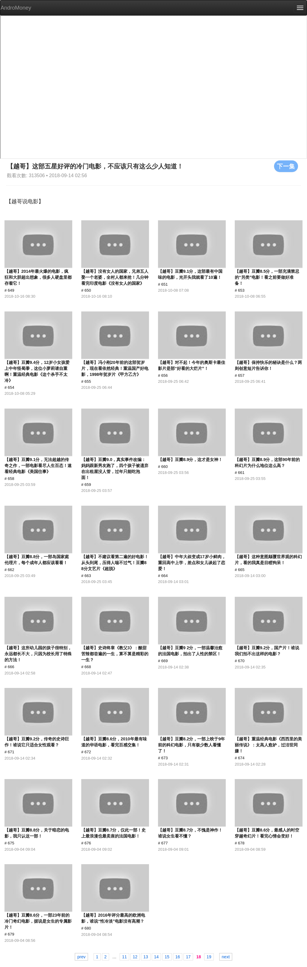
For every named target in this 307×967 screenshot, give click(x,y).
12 (135, 956)
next (226, 956)
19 (209, 956)
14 (156, 956)
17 (188, 956)
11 (124, 956)
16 (177, 956)
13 (145, 956)
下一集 (286, 166)
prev (81, 956)
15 (167, 956)
